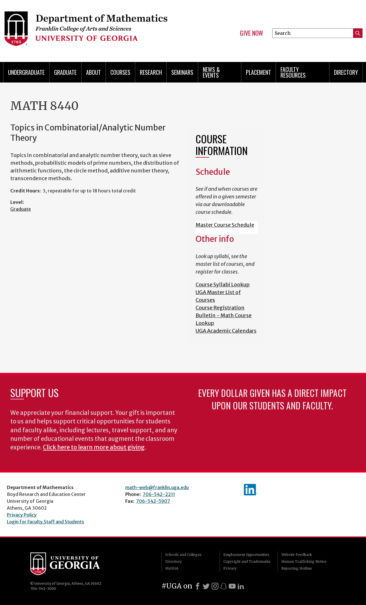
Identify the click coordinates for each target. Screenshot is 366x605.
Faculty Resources (293, 72)
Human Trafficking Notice (304, 561)
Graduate (65, 72)
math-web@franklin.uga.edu (157, 487)
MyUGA (171, 568)
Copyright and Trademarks (246, 561)
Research (151, 72)
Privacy (229, 568)
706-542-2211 (159, 494)
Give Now (251, 33)
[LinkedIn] (240, 586)
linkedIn (251, 489)
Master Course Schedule (225, 225)
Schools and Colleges (183, 554)
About (93, 72)
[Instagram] (215, 586)
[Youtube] (232, 586)
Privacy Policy (22, 515)
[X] (206, 586)
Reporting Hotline (296, 568)
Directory (346, 72)
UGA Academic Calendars (226, 330)
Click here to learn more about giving (94, 447)
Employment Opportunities (246, 554)
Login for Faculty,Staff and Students (45, 521)
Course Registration (220, 307)
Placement (258, 72)
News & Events (211, 72)
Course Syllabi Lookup (223, 284)
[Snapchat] (223, 586)
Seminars (182, 72)
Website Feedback (296, 554)
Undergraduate (26, 72)
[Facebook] (197, 586)
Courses (120, 72)
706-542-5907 (153, 501)
